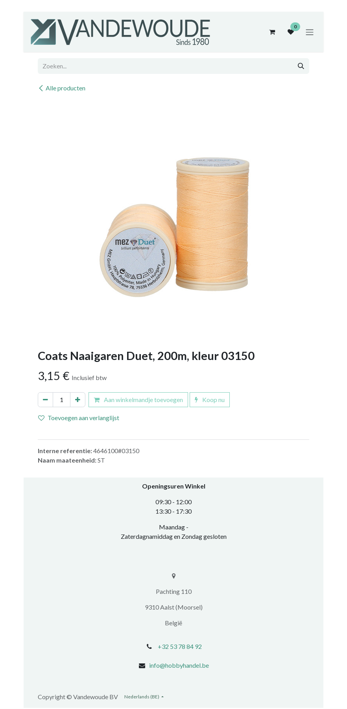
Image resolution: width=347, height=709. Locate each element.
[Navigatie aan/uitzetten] (309, 32)
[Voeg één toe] (77, 399)
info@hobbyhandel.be (179, 665)
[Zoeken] (301, 66)
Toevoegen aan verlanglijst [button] (78, 417)
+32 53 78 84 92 (180, 646)
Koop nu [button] (210, 399)
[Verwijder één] (45, 399)
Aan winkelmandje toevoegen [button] (138, 399)
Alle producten (61, 88)
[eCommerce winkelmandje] (272, 32)
